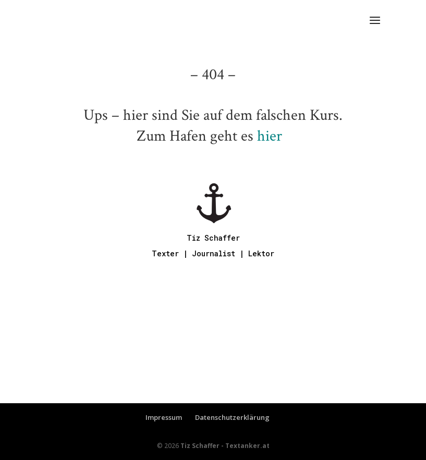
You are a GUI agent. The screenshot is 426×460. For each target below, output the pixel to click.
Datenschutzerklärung (232, 417)
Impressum (163, 417)
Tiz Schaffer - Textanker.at (225, 445)
